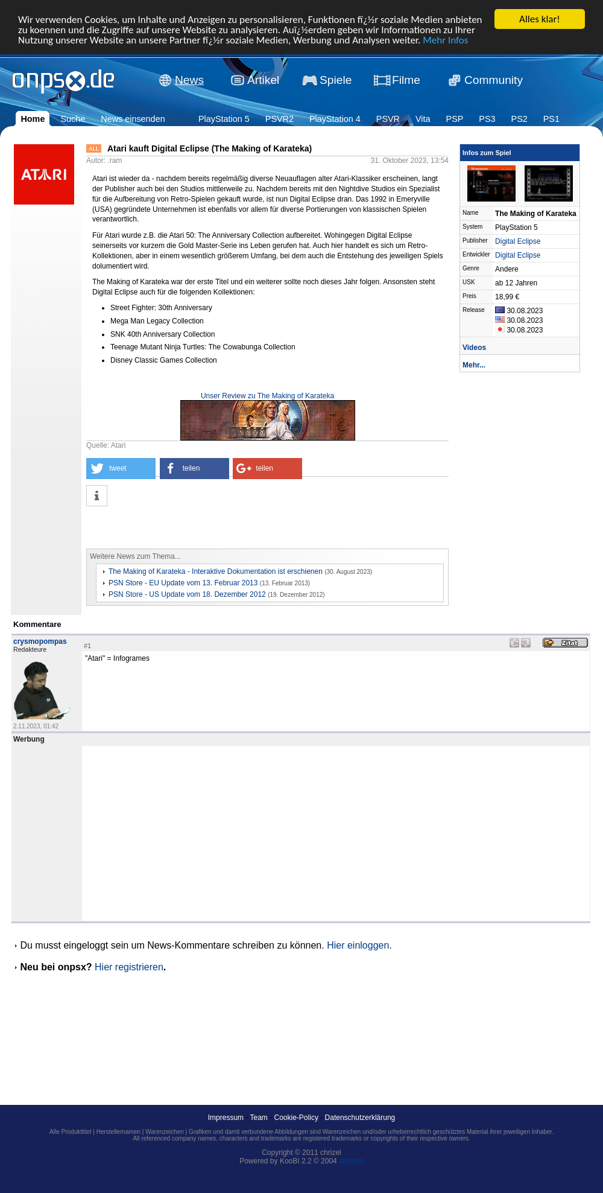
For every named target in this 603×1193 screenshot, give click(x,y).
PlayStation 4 (335, 119)
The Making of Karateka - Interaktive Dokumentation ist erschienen (216, 571)
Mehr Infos (445, 39)
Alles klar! (539, 19)
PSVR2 (279, 119)
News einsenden (133, 119)
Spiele (336, 80)
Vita (423, 119)
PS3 (487, 119)
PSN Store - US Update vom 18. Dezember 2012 (187, 594)
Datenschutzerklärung (360, 1117)
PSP (455, 119)
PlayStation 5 (224, 119)
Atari (118, 445)
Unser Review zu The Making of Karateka (267, 396)
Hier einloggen (358, 945)
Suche (72, 119)
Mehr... (474, 365)
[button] (121, 468)
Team (259, 1117)
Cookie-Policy (296, 1117)
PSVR (388, 119)
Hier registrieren (129, 967)
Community (493, 80)
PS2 (519, 119)
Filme (406, 80)
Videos (474, 347)
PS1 (551, 119)
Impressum (226, 1117)
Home (33, 119)
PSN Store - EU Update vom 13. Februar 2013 (183, 583)
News (189, 80)
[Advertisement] (227, 527)
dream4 (351, 1161)
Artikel (263, 80)
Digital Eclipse (517, 241)
